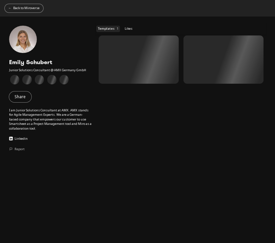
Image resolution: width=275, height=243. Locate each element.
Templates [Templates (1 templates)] (108, 28)
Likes (128, 28)
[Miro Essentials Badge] (14, 79)
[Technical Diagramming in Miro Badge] (27, 79)
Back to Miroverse (26, 8)
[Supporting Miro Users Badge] (39, 79)
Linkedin (18, 138)
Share (20, 97)
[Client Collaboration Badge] (64, 79)
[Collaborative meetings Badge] (51, 79)
